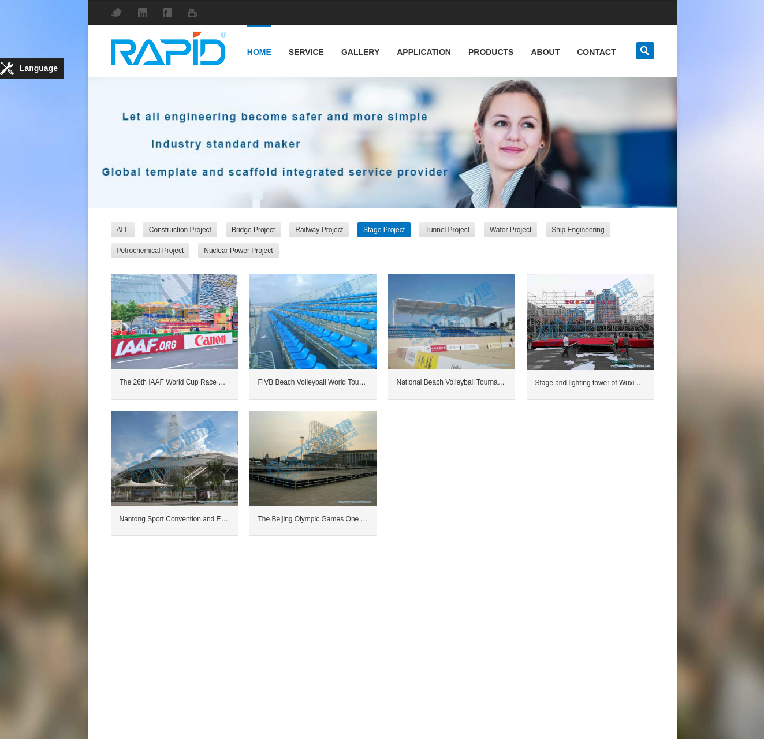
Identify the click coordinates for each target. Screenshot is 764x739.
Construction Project (180, 230)
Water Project (510, 230)
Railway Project (319, 230)
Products (490, 52)
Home (259, 52)
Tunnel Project (447, 230)
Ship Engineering (577, 230)
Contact (596, 52)
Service (306, 52)
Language (39, 68)
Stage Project (384, 230)
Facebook (170, 12)
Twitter (119, 12)
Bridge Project (253, 230)
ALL (123, 230)
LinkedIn (145, 12)
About (545, 52)
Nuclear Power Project (238, 251)
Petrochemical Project (150, 251)
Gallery (360, 52)
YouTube (195, 12)
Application (424, 52)
